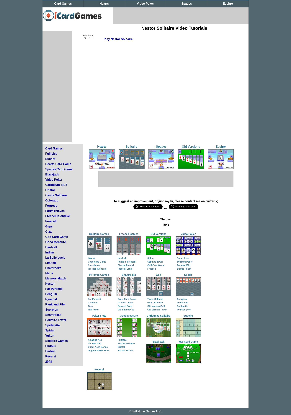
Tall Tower (93, 309)
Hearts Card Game (58, 164)
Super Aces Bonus (98, 347)
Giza (48, 231)
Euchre (228, 3)
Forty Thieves (55, 210)
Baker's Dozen (125, 350)
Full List (51, 153)
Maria (49, 273)
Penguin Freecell (126, 262)
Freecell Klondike (57, 216)
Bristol (50, 190)
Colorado (51, 200)
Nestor (50, 283)
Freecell (50, 221)
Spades (186, 3)
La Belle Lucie (55, 257)
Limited (50, 262)
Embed (50, 351)
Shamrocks (53, 268)
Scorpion (51, 309)
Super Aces (183, 258)
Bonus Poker (184, 269)
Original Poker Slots (98, 350)
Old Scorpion (184, 309)
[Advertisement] (181, 15)
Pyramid (51, 299)
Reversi (50, 356)
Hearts (104, 3)
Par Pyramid (54, 288)
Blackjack (52, 174)
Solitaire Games (56, 340)
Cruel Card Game (127, 299)
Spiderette (52, 325)
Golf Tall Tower (155, 302)
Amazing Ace (95, 340)
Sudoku (50, 346)
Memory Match (55, 278)
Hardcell (51, 247)
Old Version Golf (156, 306)
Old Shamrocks (126, 309)
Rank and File (55, 304)
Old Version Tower (157, 309)
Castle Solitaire (56, 195)
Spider (50, 330)
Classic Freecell (126, 265)
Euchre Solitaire (126, 343)
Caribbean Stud (56, 184)
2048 (48, 361)
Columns (92, 302)
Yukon (49, 335)
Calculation (94, 265)
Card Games (63, 3)
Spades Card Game (59, 169)
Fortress (51, 205)
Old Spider (182, 302)
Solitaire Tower (55, 320)
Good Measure (55, 242)
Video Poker (145, 3)
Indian (49, 252)
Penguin (51, 294)
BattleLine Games (143, 411)
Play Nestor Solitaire (118, 39)
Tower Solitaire (155, 299)
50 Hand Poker (184, 262)
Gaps (49, 226)
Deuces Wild (183, 265)
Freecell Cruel (125, 269)
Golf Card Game (56, 236)
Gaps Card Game (97, 262)
